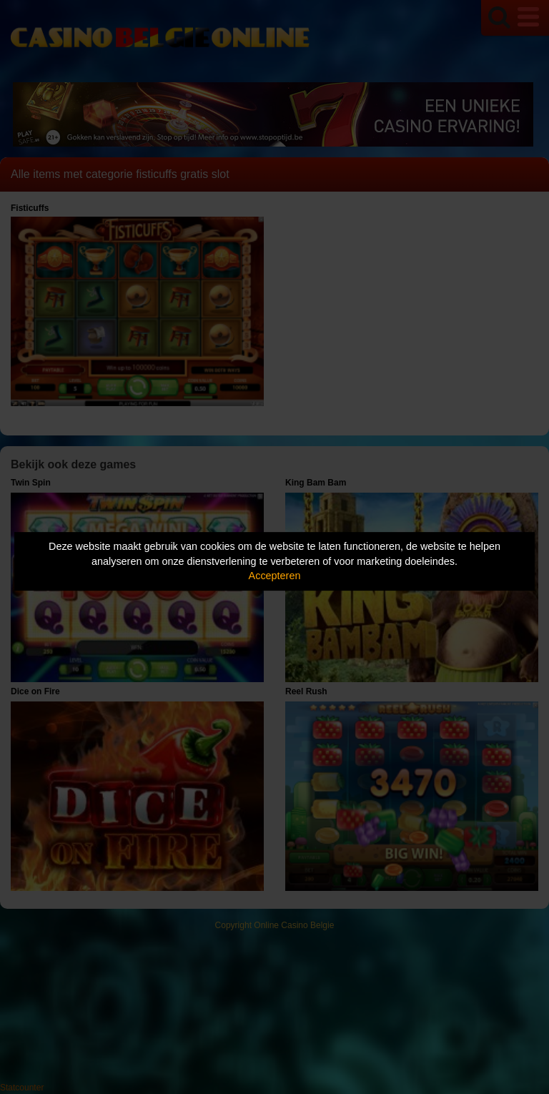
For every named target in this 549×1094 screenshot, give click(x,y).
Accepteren (275, 575)
